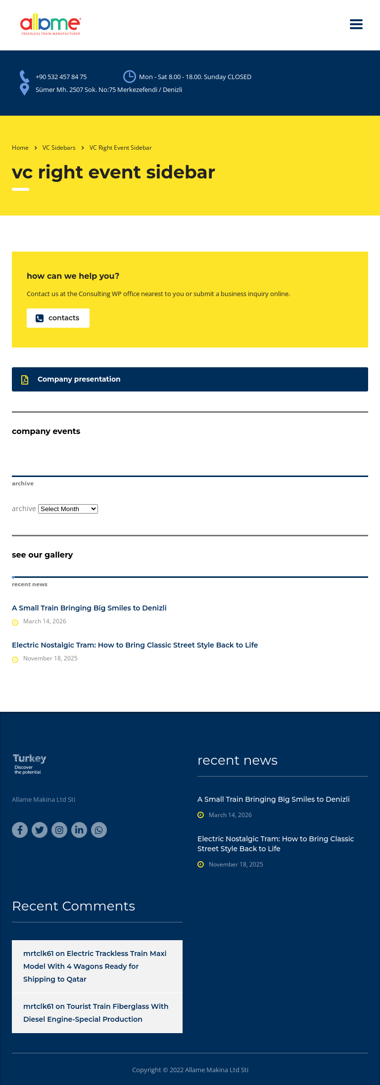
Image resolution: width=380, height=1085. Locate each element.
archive (24, 508)
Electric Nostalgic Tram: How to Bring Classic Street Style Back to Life (135, 645)
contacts (57, 318)
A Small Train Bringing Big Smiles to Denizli (89, 608)
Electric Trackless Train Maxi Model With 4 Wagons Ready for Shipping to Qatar (95, 966)
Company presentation (71, 379)
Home (20, 147)
